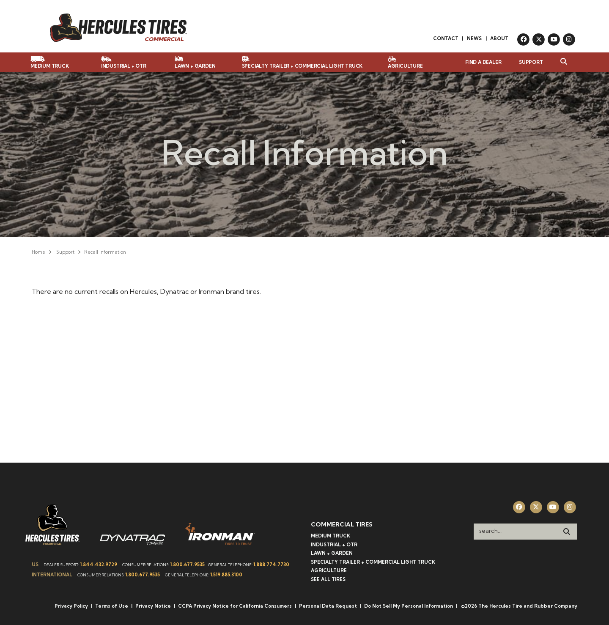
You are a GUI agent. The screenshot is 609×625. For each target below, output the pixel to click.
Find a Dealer (483, 62)
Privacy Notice (153, 606)
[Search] (566, 532)
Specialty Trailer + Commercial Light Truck (373, 562)
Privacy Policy (71, 606)
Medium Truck (330, 536)
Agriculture (329, 570)
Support (65, 252)
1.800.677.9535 (187, 564)
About (499, 38)
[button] (559, 62)
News (474, 38)
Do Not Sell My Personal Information (408, 606)
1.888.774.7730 (271, 564)
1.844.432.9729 (98, 564)
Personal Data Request (328, 606)
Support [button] (531, 62)
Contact (445, 38)
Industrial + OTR (334, 545)
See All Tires (328, 579)
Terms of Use (111, 606)
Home (38, 252)
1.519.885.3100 (226, 575)
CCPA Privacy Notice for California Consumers (235, 606)
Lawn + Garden (332, 553)
